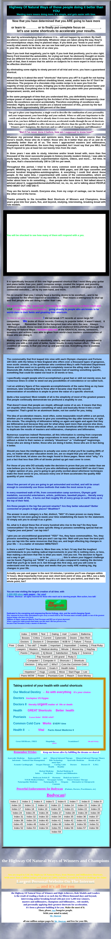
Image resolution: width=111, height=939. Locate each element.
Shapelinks (52, 741)
